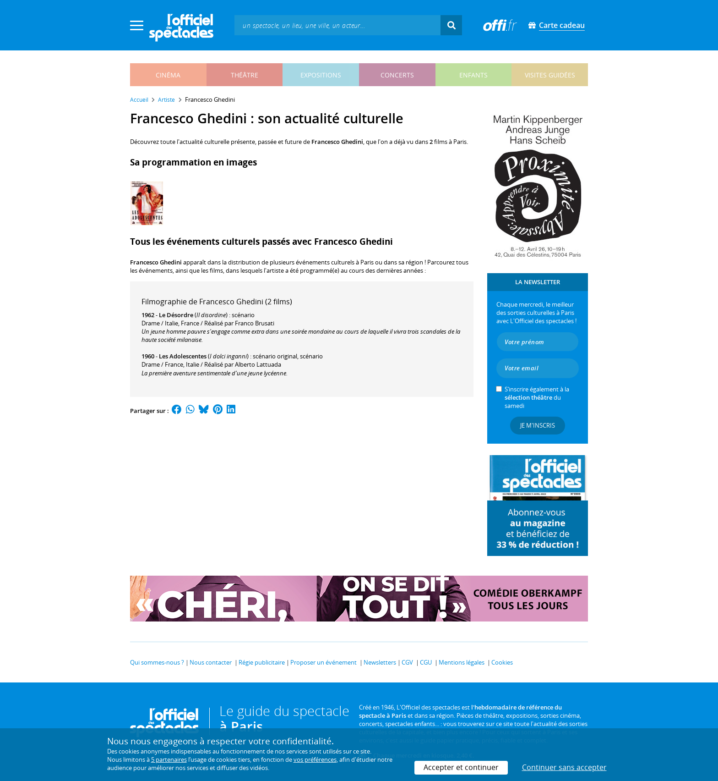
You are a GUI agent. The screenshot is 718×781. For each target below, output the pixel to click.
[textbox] (337, 25)
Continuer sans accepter (564, 767)
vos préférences (315, 759)
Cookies (502, 662)
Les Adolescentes (183, 356)
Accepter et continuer (461, 767)
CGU (426, 662)
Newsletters (380, 662)
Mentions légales (461, 662)
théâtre (244, 75)
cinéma (168, 75)
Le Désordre (176, 315)
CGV (407, 662)
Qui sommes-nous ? (157, 662)
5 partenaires (169, 759)
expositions (320, 75)
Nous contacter (211, 662)
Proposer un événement (323, 662)
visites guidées (550, 75)
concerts (397, 75)
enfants (473, 75)
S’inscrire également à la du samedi (537, 397)
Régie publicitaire (262, 662)
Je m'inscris (537, 425)
